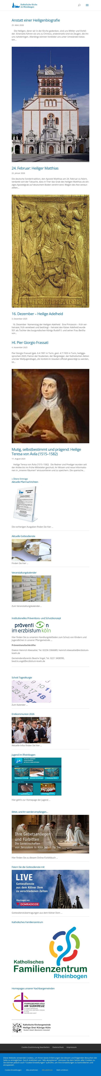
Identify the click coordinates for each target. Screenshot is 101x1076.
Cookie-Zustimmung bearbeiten (36, 1047)
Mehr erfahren (62, 1070)
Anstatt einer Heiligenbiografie (36, 20)
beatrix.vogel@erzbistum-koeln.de (28, 661)
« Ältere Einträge (20, 478)
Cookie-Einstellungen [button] (13, 1070)
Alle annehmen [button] (32, 1070)
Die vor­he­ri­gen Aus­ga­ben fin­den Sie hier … (32, 526)
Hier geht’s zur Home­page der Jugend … (31, 799)
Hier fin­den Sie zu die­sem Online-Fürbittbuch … (35, 857)
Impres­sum (72, 1047)
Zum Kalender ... (20, 704)
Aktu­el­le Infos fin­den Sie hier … (27, 745)
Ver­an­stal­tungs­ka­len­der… (29, 606)
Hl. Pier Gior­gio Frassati (30, 342)
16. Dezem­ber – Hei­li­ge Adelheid (37, 313)
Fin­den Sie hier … (20, 563)
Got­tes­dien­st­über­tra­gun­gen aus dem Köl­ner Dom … (37, 912)
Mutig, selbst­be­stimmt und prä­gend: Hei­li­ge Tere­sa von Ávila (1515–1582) (46, 451)
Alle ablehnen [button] (47, 1070)
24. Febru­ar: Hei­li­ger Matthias (35, 168)
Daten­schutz (58, 1047)
